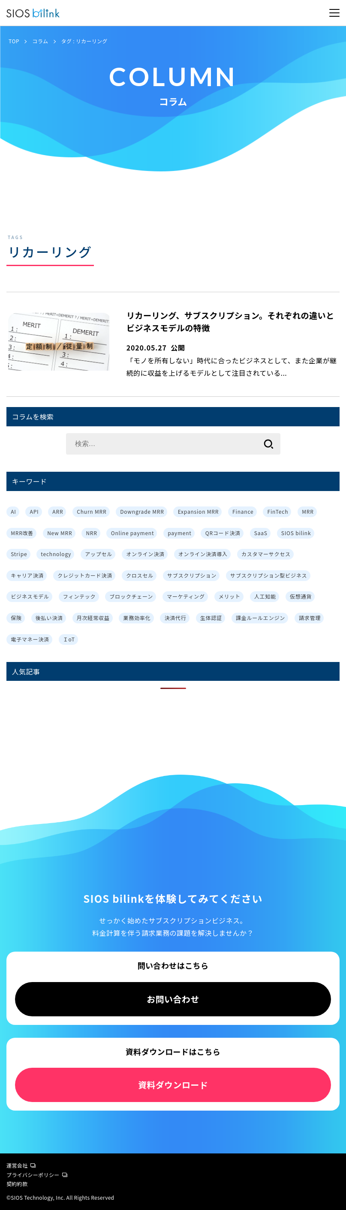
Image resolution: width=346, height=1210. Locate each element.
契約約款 (17, 1183)
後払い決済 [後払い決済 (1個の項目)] (49, 617)
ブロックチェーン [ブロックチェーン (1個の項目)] (131, 596)
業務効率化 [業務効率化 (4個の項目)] (137, 617)
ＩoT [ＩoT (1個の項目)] (69, 639)
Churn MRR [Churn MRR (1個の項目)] (91, 511)
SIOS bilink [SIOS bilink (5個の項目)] (296, 532)
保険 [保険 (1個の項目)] (16, 617)
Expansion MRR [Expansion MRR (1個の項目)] (198, 511)
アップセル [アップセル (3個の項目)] (98, 553)
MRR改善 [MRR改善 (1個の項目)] (22, 532)
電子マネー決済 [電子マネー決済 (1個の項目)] (30, 639)
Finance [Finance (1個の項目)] (242, 511)
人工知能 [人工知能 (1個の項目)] (265, 596)
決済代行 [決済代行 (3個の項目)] (176, 617)
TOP (14, 41)
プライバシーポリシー (36, 1174)
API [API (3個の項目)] (34, 511)
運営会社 (21, 1165)
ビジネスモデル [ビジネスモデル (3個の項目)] (30, 596)
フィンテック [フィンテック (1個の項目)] (79, 596)
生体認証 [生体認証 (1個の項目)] (211, 617)
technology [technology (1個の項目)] (56, 553)
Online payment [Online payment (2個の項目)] (132, 532)
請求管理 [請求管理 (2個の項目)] (310, 617)
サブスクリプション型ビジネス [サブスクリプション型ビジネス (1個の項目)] (268, 575)
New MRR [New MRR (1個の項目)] (59, 532)
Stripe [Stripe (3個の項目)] (19, 553)
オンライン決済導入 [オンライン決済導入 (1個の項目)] (203, 553)
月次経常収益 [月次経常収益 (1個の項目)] (93, 617)
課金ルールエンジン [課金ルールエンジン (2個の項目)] (260, 617)
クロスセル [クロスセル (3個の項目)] (139, 575)
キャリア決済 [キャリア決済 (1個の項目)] (27, 575)
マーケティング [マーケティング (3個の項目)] (186, 596)
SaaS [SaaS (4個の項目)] (261, 532)
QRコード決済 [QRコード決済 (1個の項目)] (223, 532)
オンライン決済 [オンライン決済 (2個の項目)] (145, 553)
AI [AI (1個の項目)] (13, 511)
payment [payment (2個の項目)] (179, 532)
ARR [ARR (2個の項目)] (57, 511)
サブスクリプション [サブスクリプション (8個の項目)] (192, 575)
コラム (40, 41)
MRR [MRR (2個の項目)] (307, 511)
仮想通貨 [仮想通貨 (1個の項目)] (301, 596)
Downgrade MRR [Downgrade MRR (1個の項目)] (142, 511)
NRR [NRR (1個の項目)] (91, 532)
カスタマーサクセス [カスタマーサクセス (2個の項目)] (266, 553)
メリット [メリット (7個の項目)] (230, 596)
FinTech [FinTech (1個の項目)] (277, 511)
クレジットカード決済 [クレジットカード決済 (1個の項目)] (84, 575)
